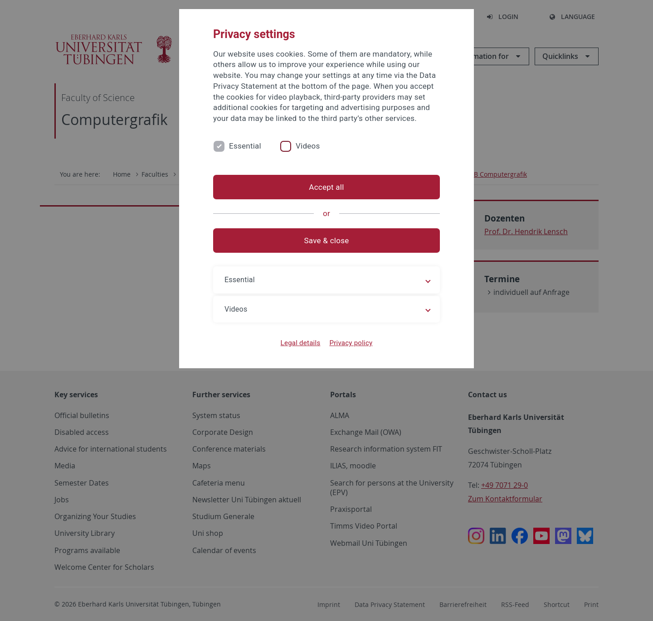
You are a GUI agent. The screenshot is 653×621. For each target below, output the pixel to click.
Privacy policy (350, 343)
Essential (245, 145)
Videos (308, 145)
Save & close (326, 240)
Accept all (326, 187)
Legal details (301, 343)
